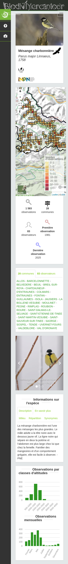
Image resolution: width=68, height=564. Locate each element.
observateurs (46, 273)
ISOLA (38, 299)
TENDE (33, 324)
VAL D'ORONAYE (47, 328)
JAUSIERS (51, 299)
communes (26, 273)
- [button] (20, 97)
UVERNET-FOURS (50, 324)
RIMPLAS (33, 306)
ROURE (21, 310)
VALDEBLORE (26, 328)
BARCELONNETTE (38, 281)
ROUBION (47, 306)
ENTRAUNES (24, 295)
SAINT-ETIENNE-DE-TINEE (46, 313)
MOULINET (48, 302)
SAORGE (51, 320)
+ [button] (20, 91)
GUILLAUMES (25, 299)
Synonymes (50, 418)
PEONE (21, 306)
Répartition (35, 418)
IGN (63, 195)
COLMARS (43, 291)
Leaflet (55, 195)
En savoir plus (43, 410)
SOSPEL (22, 324)
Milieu (22, 418)
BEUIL (37, 284)
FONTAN (39, 295)
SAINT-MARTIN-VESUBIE (33, 317)
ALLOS (21, 281)
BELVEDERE (24, 284)
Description (25, 410)
